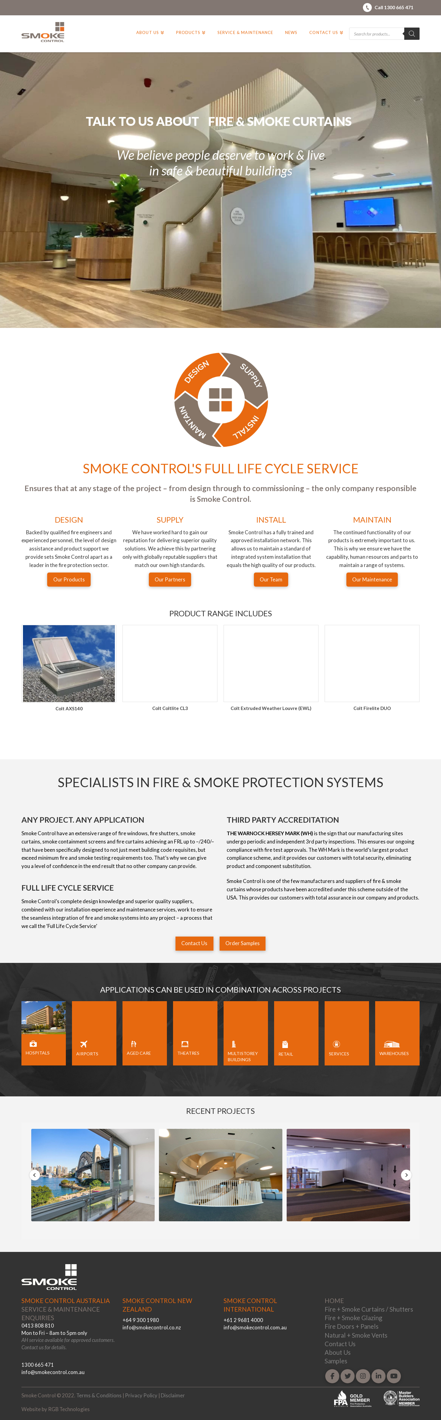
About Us (338, 1352)
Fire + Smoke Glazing (353, 1317)
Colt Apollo (69, 708)
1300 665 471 (37, 1365)
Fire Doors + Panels (352, 1326)
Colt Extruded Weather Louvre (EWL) (372, 708)
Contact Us (340, 1343)
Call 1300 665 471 (394, 7)
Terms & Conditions (99, 1395)
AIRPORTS (87, 1053)
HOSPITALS (38, 1052)
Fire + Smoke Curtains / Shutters (369, 1309)
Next (406, 1175)
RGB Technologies (69, 1409)
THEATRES (188, 1053)
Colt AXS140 (170, 708)
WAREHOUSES (394, 1053)
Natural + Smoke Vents (356, 1335)
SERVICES (339, 1053)
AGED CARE (139, 1053)
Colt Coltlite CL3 (271, 708)
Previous (34, 1175)
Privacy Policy (141, 1395)
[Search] (412, 34)
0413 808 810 (37, 1325)
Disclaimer (173, 1395)
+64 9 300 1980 (141, 1320)
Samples (336, 1361)
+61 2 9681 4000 (243, 1320)
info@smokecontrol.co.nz (152, 1327)
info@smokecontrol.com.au (53, 1372)
